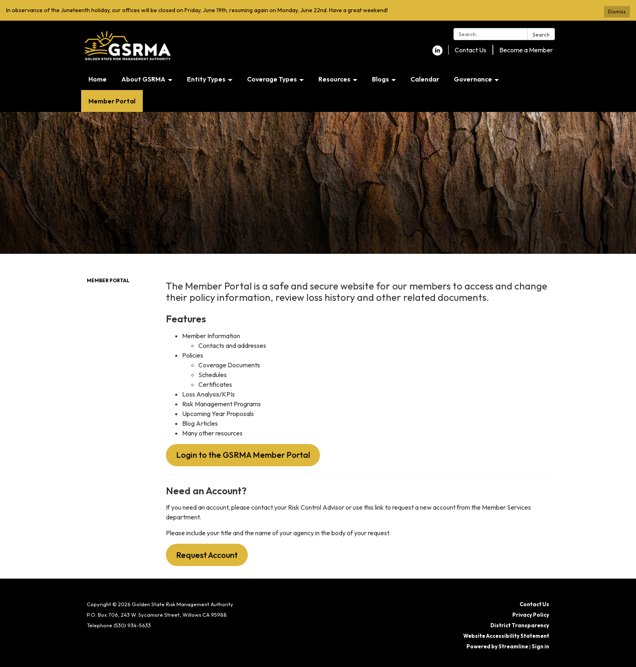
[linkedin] (437, 53)
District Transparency (519, 625)
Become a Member (526, 50)
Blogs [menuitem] (380, 79)
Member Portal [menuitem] (111, 101)
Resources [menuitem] (334, 79)
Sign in (540, 646)
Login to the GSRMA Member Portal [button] (243, 455)
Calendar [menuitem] (424, 79)
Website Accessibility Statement (506, 636)
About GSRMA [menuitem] (143, 79)
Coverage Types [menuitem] (272, 79)
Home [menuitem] (97, 79)
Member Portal (108, 280)
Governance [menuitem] (473, 79)
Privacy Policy (530, 614)
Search (541, 34)
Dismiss (617, 12)
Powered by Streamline (497, 646)
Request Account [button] (207, 555)
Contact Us (470, 50)
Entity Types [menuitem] (206, 79)
